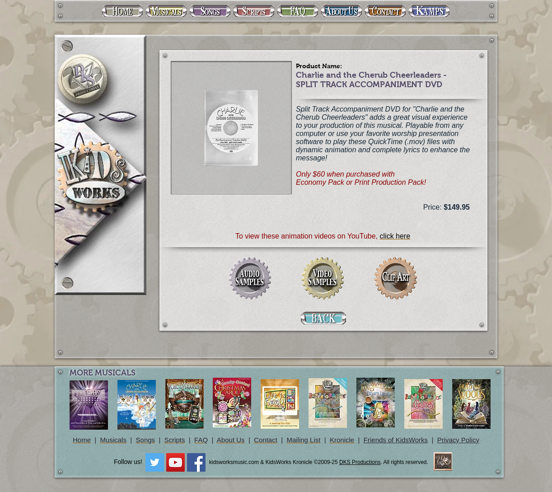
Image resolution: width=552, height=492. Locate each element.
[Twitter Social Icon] (154, 462)
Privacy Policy (458, 440)
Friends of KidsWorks (396, 440)
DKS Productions (359, 462)
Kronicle (342, 440)
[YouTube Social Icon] (175, 462)
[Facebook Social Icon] (196, 462)
